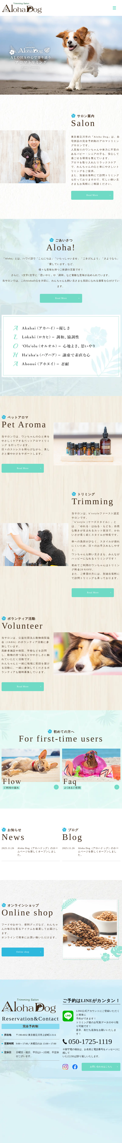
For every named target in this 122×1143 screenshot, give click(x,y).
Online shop (22, 952)
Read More (92, 195)
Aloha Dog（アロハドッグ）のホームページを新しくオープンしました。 (37, 851)
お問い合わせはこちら (101, 1066)
